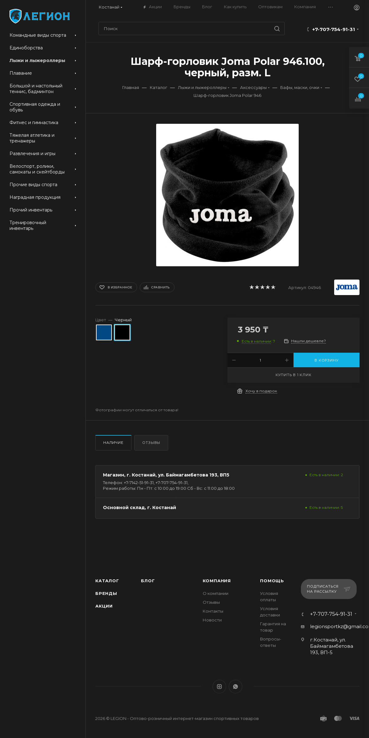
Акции (104, 606)
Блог (148, 580)
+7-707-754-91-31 (333, 29)
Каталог (107, 580)
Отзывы (151, 442)
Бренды (106, 593)
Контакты (213, 611)
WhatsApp (235, 686)
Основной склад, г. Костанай (139, 507)
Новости (212, 619)
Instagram (219, 686)
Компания (217, 580)
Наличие (113, 442)
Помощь (272, 580)
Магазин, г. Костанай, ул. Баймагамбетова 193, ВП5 (166, 475)
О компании (215, 593)
